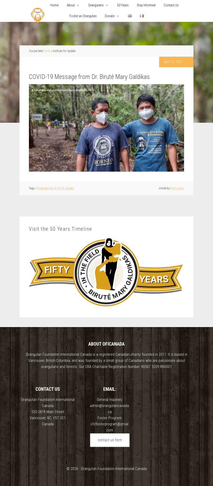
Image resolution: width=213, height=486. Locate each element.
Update (70, 188)
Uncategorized (45, 188)
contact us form (110, 440)
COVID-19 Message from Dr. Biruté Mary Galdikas (89, 77)
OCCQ (60, 188)
